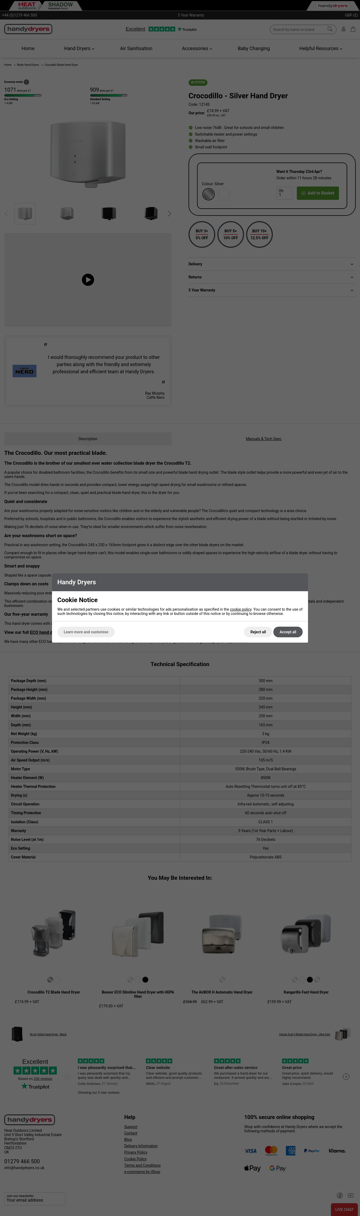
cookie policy (240, 609)
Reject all (258, 632)
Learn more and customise (86, 632)
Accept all (288, 632)
